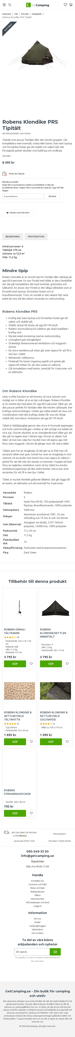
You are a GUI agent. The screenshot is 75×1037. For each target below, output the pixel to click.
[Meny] (4, 4)
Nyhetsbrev (37, 929)
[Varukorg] (70, 4)
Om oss (37, 918)
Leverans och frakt (38, 884)
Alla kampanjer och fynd (37, 902)
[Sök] (9, 4)
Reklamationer (37, 891)
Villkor (37, 895)
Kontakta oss (37, 881)
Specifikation (36, 236)
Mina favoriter (37, 899)
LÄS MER (6, 156)
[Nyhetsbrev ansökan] (32, 951)
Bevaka (52, 196)
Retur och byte (37, 888)
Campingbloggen (37, 926)
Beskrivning (13, 236)
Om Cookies (38, 933)
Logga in (37, 906)
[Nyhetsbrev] (55, 951)
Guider (37, 922)
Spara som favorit (18, 213)
